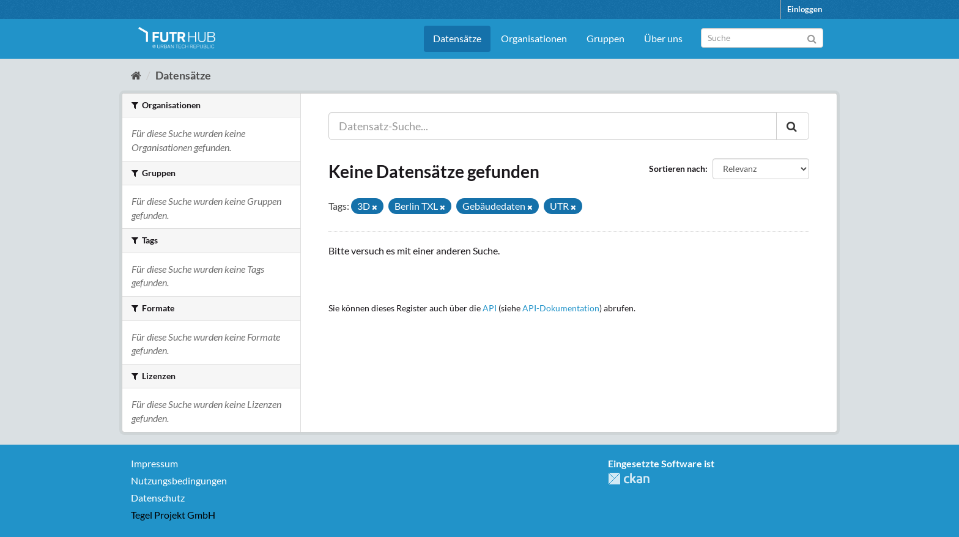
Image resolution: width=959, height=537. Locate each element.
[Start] (136, 75)
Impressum (154, 463)
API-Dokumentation (560, 308)
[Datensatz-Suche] (762, 38)
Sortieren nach (677, 168)
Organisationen (534, 38)
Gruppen (605, 38)
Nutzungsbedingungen (179, 480)
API (490, 308)
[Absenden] (812, 37)
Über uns (663, 38)
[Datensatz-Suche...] (552, 126)
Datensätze (457, 38)
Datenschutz (158, 497)
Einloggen (804, 9)
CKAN (629, 478)
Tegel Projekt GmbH (173, 514)
